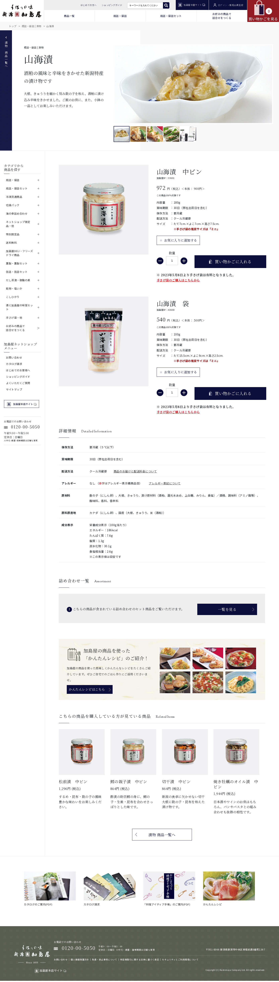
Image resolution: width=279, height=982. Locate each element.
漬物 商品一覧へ (6, 52)
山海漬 (50, 26)
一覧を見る (227, 609)
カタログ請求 (14, 364)
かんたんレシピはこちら (87, 689)
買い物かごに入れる (233, 261)
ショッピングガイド (112, 5)
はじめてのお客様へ (18, 370)
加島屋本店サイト (191, 5)
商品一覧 (69, 16)
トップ (13, 26)
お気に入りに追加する (180, 240)
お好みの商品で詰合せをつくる (15, 328)
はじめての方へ (89, 5)
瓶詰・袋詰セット (171, 16)
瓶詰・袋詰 (120, 16)
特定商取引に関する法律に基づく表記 (139, 959)
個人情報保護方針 (80, 959)
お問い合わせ (14, 357)
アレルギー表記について (165, 483)
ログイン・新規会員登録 (228, 5)
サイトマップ (14, 389)
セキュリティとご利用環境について (180, 959)
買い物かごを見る (263, 10)
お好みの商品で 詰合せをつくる (221, 16)
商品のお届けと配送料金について (135, 471)
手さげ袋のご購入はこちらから (178, 280)
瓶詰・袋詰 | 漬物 (31, 26)
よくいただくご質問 (18, 383)
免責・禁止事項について (104, 959)
